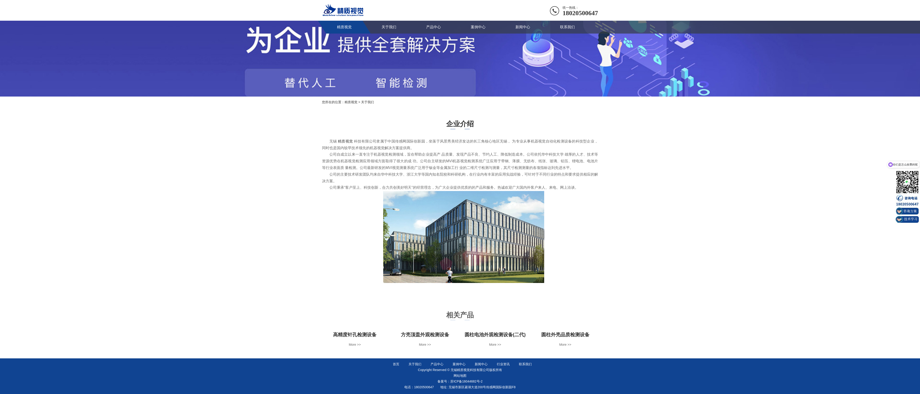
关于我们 (389, 27)
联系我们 (567, 27)
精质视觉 (344, 27)
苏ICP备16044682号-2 (466, 381)
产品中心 (433, 27)
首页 (396, 364)
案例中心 (478, 27)
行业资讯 (503, 364)
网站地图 (460, 375)
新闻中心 (522, 27)
